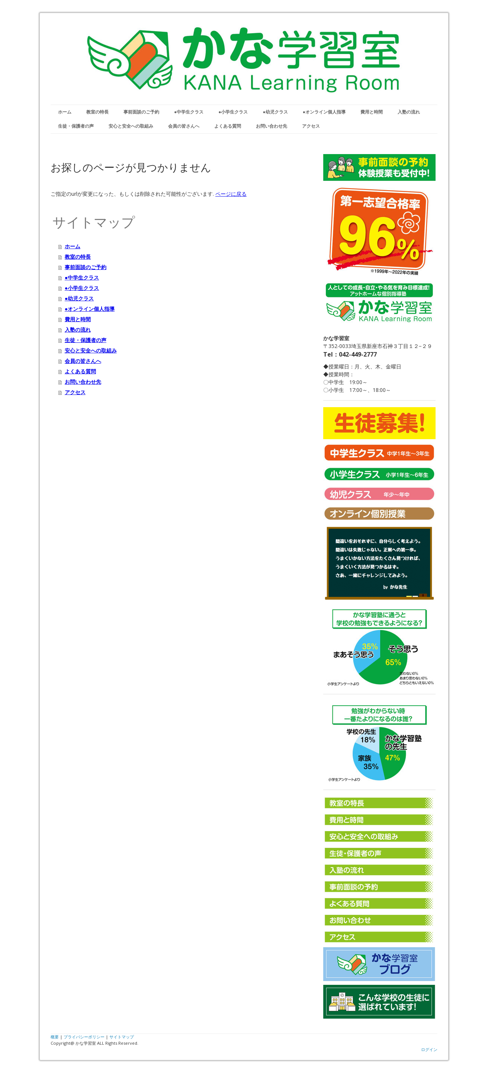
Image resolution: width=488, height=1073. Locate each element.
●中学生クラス (188, 112)
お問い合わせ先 (271, 126)
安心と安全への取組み (131, 126)
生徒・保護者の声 (76, 126)
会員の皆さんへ (183, 126)
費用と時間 (371, 112)
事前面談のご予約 (141, 112)
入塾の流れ (409, 112)
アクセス (311, 126)
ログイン (429, 1049)
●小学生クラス (233, 112)
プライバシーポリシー (84, 1037)
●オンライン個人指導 (324, 112)
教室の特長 (97, 112)
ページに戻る (231, 193)
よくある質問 (227, 126)
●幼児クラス (275, 112)
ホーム (64, 112)
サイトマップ (121, 1037)
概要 (55, 1037)
